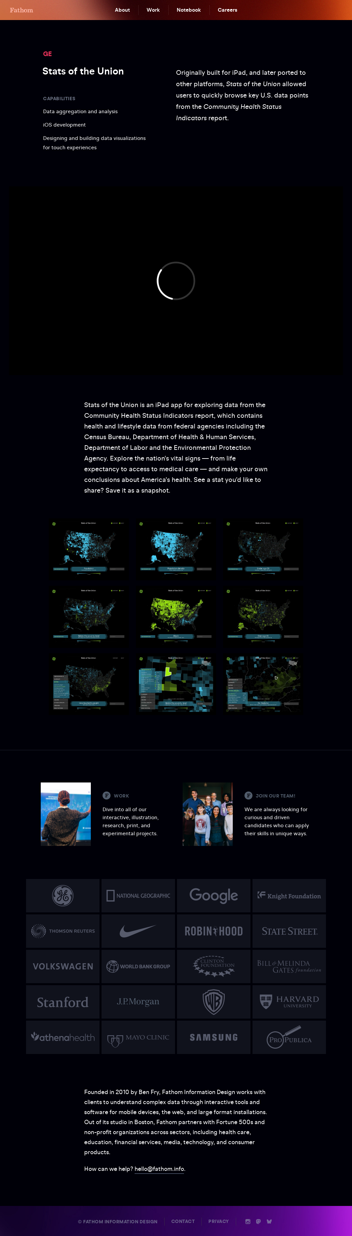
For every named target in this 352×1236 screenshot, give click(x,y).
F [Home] (21, 10)
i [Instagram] (247, 1221)
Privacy (218, 1221)
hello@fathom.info (159, 1169)
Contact (183, 1221)
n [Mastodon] (258, 1221)
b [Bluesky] (269, 1221)
